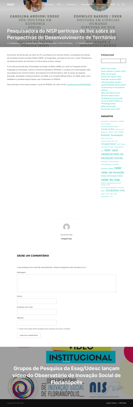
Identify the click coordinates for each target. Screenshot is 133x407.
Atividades (72, 4)
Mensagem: (21, 272)
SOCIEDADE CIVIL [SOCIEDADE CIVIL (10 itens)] (115, 190)
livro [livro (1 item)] (102, 151)
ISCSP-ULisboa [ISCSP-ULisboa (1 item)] (121, 144)
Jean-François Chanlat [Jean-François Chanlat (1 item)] (107, 147)
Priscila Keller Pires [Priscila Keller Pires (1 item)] (106, 164)
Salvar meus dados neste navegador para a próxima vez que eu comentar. (44, 329)
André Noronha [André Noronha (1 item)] (114, 121)
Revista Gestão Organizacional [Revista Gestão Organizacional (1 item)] (109, 187)
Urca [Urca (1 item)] (111, 196)
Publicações (49, 4)
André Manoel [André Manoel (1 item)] (104, 121)
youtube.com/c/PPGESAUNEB (79, 84)
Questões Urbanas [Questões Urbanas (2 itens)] (107, 168)
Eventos (69, 43)
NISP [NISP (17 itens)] (108, 150)
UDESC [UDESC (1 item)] (103, 194)
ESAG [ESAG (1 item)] (115, 132)
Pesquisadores (87, 4)
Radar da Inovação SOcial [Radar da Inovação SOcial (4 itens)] (112, 176)
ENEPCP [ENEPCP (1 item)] (111, 132)
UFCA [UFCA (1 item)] (115, 194)
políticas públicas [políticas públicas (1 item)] (114, 161)
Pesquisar (107, 55)
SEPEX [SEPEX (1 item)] (103, 191)
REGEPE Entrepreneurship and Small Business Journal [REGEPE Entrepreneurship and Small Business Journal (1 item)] (111, 184)
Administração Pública (34, 43)
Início (38, 4)
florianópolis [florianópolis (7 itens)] (117, 135)
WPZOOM (122, 403)
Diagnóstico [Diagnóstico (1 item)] (104, 132)
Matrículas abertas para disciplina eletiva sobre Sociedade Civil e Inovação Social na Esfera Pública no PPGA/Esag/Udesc (112, 98)
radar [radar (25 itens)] (118, 168)
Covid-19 (61, 43)
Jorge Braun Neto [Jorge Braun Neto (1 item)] (119, 147)
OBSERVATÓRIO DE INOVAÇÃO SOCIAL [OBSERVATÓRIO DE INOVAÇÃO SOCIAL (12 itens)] (112, 156)
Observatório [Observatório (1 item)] (104, 161)
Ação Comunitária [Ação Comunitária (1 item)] (106, 124)
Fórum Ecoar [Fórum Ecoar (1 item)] (109, 138)
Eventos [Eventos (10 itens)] (105, 135)
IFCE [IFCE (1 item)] (116, 141)
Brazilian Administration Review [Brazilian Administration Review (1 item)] (109, 126)
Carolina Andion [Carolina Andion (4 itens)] (107, 129)
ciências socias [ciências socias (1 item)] (119, 129)
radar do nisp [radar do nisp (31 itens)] (110, 179)
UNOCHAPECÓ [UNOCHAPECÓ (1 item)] (105, 196)
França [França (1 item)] (103, 138)
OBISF (112, 4)
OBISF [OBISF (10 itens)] (115, 150)
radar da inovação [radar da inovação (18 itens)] (112, 172)
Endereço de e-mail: (25, 307)
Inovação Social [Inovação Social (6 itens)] (108, 144)
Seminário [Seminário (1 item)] (121, 187)
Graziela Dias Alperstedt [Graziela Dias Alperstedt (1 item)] (107, 141)
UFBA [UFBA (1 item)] (111, 194)
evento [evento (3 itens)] (121, 132)
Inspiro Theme (111, 403)
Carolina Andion (50, 43)
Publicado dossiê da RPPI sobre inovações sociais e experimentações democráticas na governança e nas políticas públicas (113, 84)
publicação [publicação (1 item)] (115, 164)
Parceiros (102, 4)
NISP (10, 4)
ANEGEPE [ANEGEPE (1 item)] (121, 121)
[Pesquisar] (123, 61)
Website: (20, 318)
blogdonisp (14, 43)
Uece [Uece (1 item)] (107, 194)
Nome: (19, 296)
